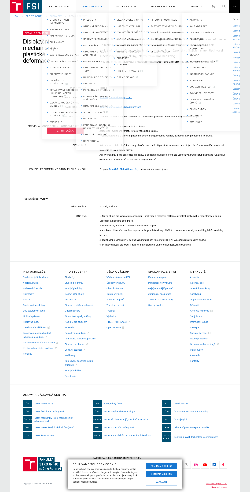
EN (234, 6)
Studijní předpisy (73, 288)
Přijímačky (28, 294)
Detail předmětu (79, 16)
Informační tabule (199, 322)
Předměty (56, 16)
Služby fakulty (155, 305)
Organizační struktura (201, 299)
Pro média (195, 355)
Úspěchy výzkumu (116, 283)
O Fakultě (195, 6)
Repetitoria (70, 376)
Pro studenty (92, 6)
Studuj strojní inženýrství (35, 277)
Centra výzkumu (115, 294)
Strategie (194, 327)
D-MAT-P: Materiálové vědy (124, 169)
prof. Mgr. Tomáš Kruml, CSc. (115, 97)
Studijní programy (74, 283)
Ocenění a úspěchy (200, 288)
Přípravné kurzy (31, 322)
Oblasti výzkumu (115, 288)
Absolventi (195, 294)
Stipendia (69, 327)
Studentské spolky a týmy (78, 316)
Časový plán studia (74, 294)
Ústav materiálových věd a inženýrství (120, 107)
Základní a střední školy (160, 299)
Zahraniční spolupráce (159, 294)
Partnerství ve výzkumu (160, 283)
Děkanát (194, 305)
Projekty (111, 310)
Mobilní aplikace (31, 316)
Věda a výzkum (126, 6)
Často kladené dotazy (34, 305)
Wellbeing (70, 355)
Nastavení (162, 482)
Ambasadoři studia (32, 288)
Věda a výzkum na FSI (118, 277)
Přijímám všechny (162, 466)
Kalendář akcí (197, 283)
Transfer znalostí (115, 305)
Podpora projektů (115, 299)
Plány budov (196, 350)
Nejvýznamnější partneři (160, 288)
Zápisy (26, 299)
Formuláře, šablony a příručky (80, 338)
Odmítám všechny (161, 474)
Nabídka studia (30, 283)
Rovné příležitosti (199, 338)
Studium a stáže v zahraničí (79, 305)
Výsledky (111, 316)
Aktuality (194, 277)
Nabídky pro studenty (76, 322)
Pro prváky (70, 299)
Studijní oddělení (73, 370)
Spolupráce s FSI (163, 6)
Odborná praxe (72, 310)
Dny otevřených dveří (34, 310)
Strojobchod (196, 316)
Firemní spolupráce (158, 277)
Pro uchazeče (59, 6)
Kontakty (27, 353)
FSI (16, 16)
